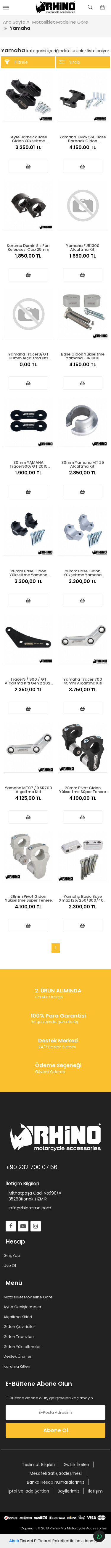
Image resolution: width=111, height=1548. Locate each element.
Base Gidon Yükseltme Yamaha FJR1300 (82, 355)
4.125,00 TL (28, 801)
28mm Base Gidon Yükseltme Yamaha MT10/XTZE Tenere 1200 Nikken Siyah (28, 572)
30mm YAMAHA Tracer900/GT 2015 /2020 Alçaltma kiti (28, 464)
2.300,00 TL (82, 910)
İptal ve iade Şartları (28, 1491)
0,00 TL (28, 367)
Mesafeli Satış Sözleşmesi (56, 1473)
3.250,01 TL (28, 150)
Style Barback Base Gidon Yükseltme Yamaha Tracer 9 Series (28, 138)
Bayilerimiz (68, 1491)
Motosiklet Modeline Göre (29, 1297)
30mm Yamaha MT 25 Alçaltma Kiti (82, 464)
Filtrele (16, 62)
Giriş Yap (13, 1255)
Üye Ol (11, 1265)
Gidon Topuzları (20, 1336)
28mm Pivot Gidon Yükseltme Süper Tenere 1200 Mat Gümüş (28, 898)
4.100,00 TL (82, 801)
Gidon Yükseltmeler (23, 1346)
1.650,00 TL (83, 259)
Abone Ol (55, 1430)
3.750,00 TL (82, 693)
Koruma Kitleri (18, 1366)
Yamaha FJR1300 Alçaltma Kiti (82, 247)
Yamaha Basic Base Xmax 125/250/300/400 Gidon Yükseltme (82, 898)
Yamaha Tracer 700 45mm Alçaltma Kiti (82, 680)
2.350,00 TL (28, 693)
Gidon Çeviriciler (20, 1326)
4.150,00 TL (82, 150)
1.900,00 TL (28, 476)
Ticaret (21, 1541)
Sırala (69, 62)
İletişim (95, 1491)
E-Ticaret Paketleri (51, 1541)
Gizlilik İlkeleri (76, 1464)
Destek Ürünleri (19, 1356)
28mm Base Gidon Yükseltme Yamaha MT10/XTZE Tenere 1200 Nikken (83, 572)
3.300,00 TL (28, 584)
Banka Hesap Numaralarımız (55, 1482)
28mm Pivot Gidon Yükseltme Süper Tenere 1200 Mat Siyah (82, 789)
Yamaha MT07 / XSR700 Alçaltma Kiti (28, 789)
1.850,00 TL (28, 259)
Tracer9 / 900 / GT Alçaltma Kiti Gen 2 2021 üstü (28, 680)
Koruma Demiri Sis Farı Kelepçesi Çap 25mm (28, 247)
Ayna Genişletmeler (23, 1307)
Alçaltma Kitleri (19, 1317)
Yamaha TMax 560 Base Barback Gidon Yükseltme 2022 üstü (82, 138)
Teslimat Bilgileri (38, 1464)
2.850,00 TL (82, 476)
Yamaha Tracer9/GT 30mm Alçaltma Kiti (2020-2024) (28, 355)
